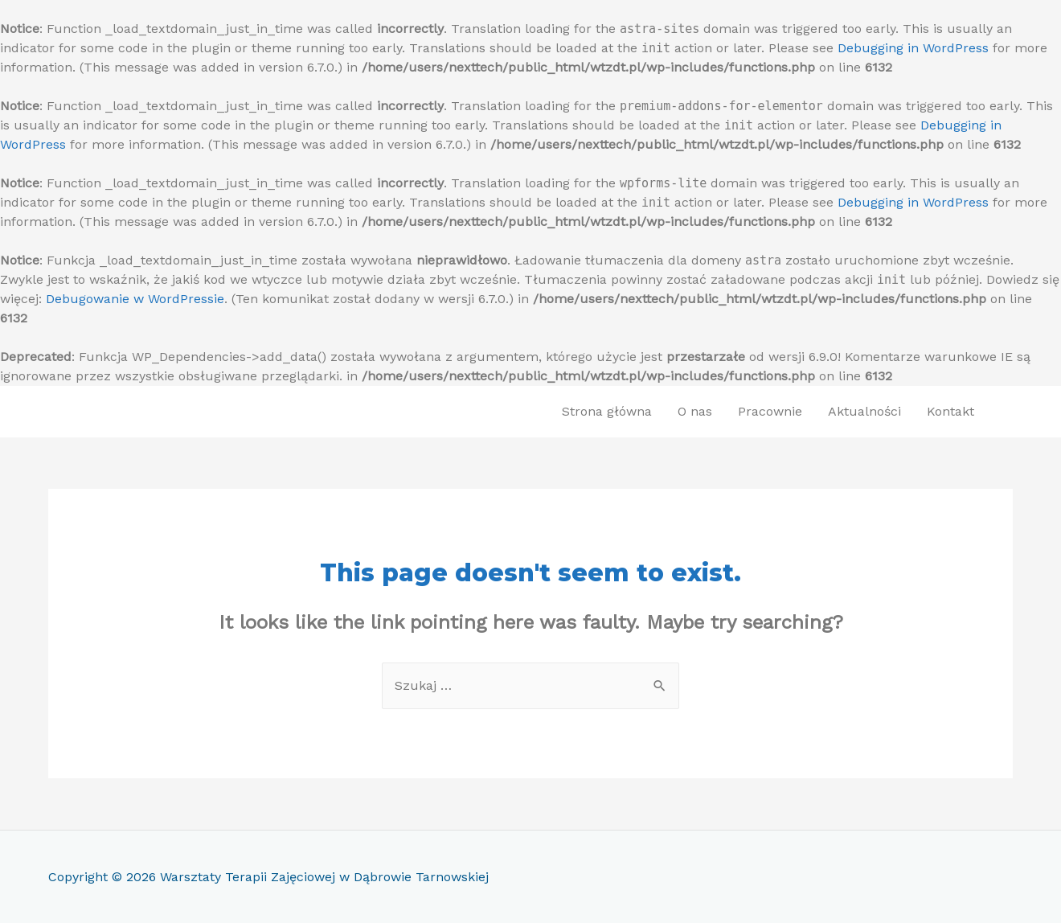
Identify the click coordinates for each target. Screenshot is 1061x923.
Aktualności (864, 411)
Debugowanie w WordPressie (135, 298)
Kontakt (950, 411)
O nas (695, 411)
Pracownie (770, 411)
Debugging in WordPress (913, 47)
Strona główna (607, 411)
